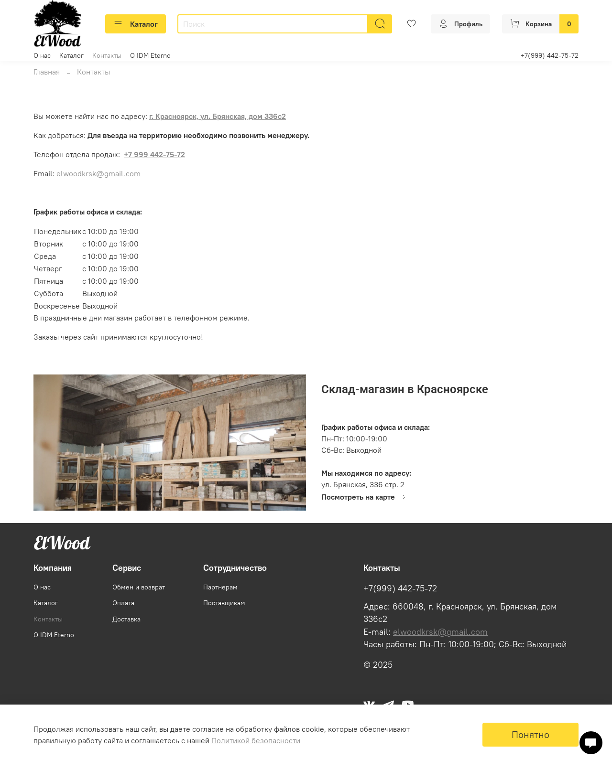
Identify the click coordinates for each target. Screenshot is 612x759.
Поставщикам (224, 603)
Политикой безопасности (255, 740)
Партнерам (220, 587)
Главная (46, 71)
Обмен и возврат (138, 587)
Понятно (530, 734)
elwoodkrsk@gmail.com (98, 173)
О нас (42, 55)
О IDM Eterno (150, 55)
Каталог (135, 24)
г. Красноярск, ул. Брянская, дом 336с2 (217, 116)
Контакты (106, 55)
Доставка (126, 619)
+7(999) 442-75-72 (550, 55)
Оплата (123, 603)
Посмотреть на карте (363, 497)
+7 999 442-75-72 (154, 154)
